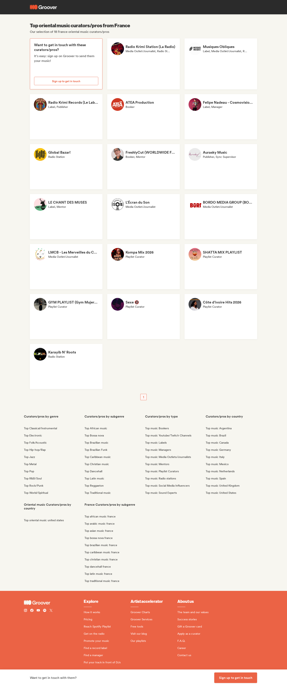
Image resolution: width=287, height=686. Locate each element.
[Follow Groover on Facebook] (31, 611)
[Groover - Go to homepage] (54, 602)
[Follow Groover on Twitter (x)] (51, 611)
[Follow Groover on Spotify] (44, 611)
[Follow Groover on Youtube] (38, 611)
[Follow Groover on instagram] (25, 611)
